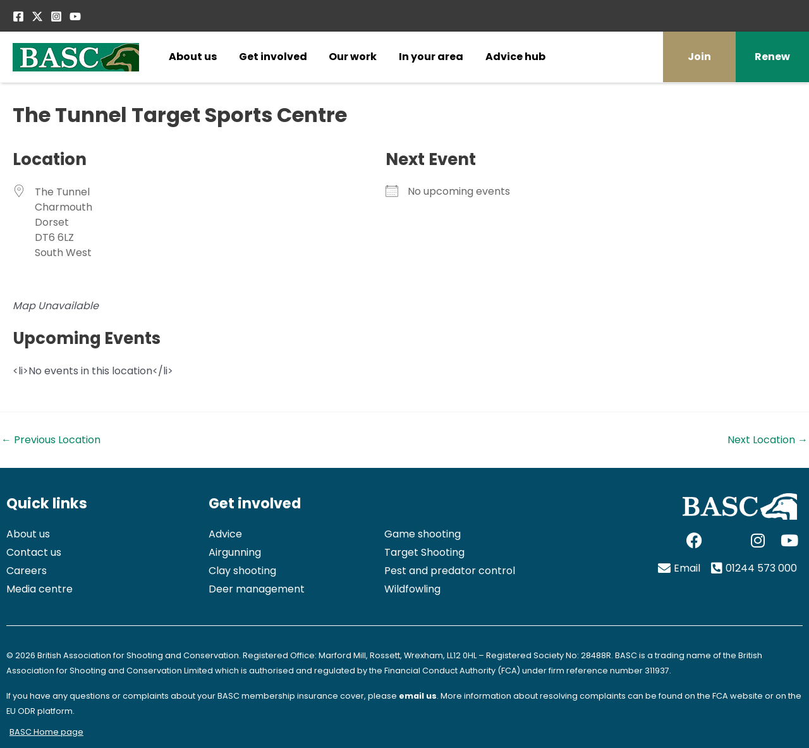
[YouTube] (75, 16)
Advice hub (515, 56)
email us (418, 695)
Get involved (273, 56)
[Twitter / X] (37, 16)
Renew (772, 56)
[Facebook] (18, 16)
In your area (431, 56)
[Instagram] (56, 16)
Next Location (767, 440)
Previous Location (50, 440)
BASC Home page (46, 732)
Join (699, 56)
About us (193, 56)
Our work (353, 56)
